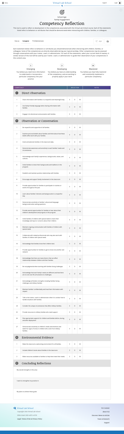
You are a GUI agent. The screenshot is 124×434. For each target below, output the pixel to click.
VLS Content (105, 408)
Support (104, 3)
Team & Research (103, 419)
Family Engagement (62, 19)
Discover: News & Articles (100, 415)
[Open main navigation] (5, 2)
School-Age (61, 17)
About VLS (106, 412)
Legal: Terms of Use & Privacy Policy (29, 419)
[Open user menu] (118, 3)
